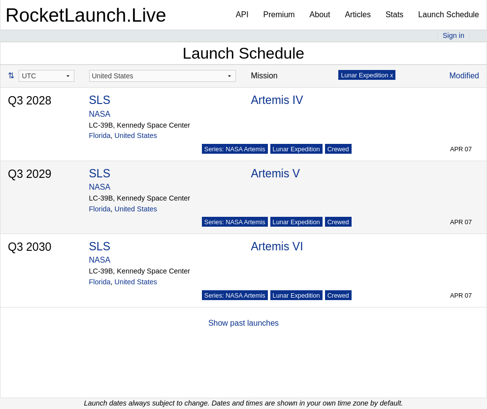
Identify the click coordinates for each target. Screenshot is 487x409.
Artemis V (275, 173)
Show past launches (243, 323)
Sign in (453, 35)
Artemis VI (277, 246)
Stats (394, 14)
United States (136, 135)
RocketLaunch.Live (85, 15)
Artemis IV (277, 100)
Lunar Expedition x (367, 75)
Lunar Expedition (296, 149)
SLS (99, 100)
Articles (357, 14)
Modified (464, 75)
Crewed (338, 149)
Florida (100, 135)
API (242, 14)
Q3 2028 (29, 100)
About (320, 14)
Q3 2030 (29, 246)
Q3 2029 (29, 174)
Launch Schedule (448, 14)
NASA (100, 114)
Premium (279, 14)
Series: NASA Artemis (234, 149)
